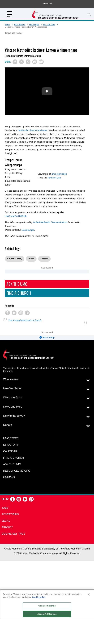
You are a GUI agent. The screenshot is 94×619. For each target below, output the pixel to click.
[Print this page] (34, 61)
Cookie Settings (13, 533)
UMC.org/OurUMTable (16, 216)
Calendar (10, 451)
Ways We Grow (12, 397)
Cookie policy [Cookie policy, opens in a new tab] (39, 597)
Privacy (7, 527)
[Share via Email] (41, 61)
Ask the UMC (12, 464)
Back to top (47, 337)
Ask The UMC (16, 284)
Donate (7, 424)
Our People (34, 24)
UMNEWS (9, 477)
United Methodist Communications (50, 222)
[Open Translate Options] (14, 33)
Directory (10, 445)
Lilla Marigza (28, 230)
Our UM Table (49, 24)
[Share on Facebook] (15, 61)
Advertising (10, 514)
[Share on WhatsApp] (28, 61)
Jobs (5, 508)
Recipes (44, 259)
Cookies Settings (47, 606)
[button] (89, 14)
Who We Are (19, 24)
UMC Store (11, 438)
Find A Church (18, 293)
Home (7, 24)
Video (31, 259)
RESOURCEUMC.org (16, 471)
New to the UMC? (14, 415)
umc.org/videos (59, 174)
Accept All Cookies (47, 614)
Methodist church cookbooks (33, 130)
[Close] (88, 594)
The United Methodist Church (24, 320)
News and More (12, 406)
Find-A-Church (13, 458)
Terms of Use (54, 177)
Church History (14, 259)
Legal (6, 521)
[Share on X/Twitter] (21, 61)
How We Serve (12, 388)
